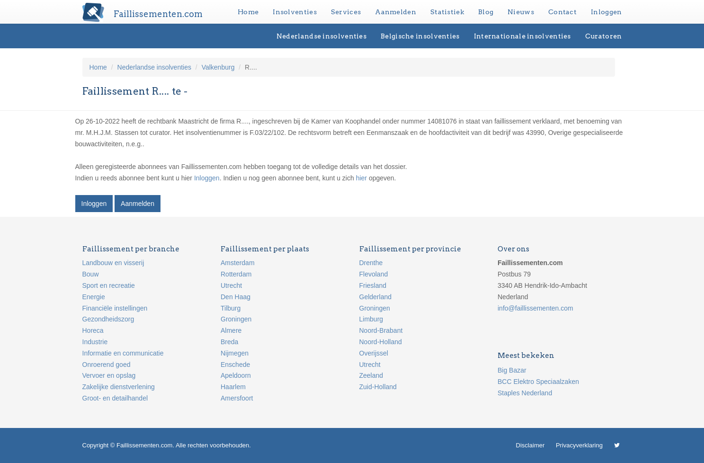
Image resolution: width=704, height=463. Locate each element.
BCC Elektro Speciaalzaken (538, 381)
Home (248, 12)
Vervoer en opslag (109, 375)
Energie (93, 297)
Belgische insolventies (420, 36)
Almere (231, 330)
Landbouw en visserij (113, 263)
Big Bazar (512, 370)
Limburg (371, 319)
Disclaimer (530, 445)
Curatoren (603, 36)
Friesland (373, 285)
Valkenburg (218, 67)
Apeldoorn (236, 375)
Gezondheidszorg (108, 319)
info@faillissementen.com (535, 308)
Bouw (90, 274)
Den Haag (235, 297)
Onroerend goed (106, 364)
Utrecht (231, 285)
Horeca (93, 330)
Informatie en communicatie (123, 353)
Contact (562, 12)
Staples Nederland (525, 393)
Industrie (95, 342)
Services (346, 12)
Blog (485, 12)
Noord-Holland (380, 342)
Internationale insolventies (522, 36)
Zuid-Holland (378, 387)
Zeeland (371, 375)
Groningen (236, 319)
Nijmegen (235, 353)
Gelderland (375, 297)
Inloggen (606, 12)
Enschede (235, 364)
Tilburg (231, 308)
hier (361, 178)
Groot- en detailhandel (115, 398)
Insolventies (295, 12)
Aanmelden (395, 12)
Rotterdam (236, 274)
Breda (229, 342)
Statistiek (447, 12)
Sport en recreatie (108, 285)
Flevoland (373, 274)
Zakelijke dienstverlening (118, 387)
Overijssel (373, 353)
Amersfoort (237, 398)
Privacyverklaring (579, 445)
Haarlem (233, 387)
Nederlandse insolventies (321, 36)
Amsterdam (238, 263)
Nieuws (521, 12)
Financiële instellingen (115, 308)
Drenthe (371, 263)
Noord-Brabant (381, 330)
